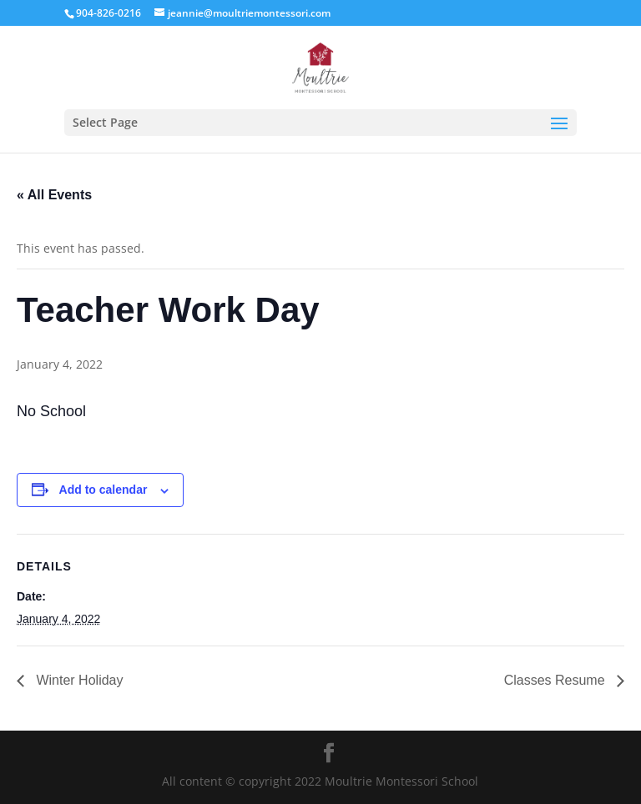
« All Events (54, 195)
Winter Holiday (78, 680)
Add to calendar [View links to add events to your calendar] (103, 489)
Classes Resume (556, 680)
